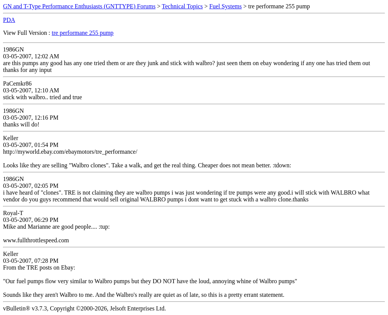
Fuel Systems (225, 6)
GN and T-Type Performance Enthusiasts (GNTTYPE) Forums (79, 6)
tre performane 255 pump (83, 33)
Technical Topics (182, 6)
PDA (9, 20)
